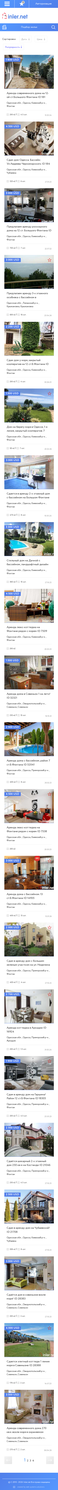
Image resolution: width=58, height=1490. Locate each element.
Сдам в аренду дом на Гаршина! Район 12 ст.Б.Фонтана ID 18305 (26, 1096)
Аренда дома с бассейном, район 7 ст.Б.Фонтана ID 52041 (28, 763)
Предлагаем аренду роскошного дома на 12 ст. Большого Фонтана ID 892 (29, 230)
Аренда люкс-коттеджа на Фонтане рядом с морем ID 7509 (27, 629)
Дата (24, 39)
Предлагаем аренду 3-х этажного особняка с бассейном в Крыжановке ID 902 (27, 297)
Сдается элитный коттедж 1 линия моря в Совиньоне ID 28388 (28, 1363)
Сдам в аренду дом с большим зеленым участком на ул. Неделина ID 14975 (28, 965)
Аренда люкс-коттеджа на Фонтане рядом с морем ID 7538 (27, 829)
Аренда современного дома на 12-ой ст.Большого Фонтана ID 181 (28, 95)
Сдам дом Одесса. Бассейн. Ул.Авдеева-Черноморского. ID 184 (28, 162)
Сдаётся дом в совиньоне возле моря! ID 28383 (26, 1297)
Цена (39, 39)
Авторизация (43, 4)
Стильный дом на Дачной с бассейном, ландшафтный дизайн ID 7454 (27, 564)
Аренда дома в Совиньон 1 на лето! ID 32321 (28, 696)
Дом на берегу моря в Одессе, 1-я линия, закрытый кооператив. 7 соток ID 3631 (27, 431)
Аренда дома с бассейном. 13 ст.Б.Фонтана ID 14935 (25, 896)
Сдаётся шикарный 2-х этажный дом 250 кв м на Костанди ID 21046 (28, 1163)
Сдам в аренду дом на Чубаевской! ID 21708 (28, 1230)
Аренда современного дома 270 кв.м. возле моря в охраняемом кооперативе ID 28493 (26, 1432)
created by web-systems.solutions (30, 1487)
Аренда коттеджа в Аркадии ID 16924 (26, 1030)
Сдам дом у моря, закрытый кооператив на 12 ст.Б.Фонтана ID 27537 (28, 364)
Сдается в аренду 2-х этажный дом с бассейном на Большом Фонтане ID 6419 (28, 497)
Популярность (12, 47)
